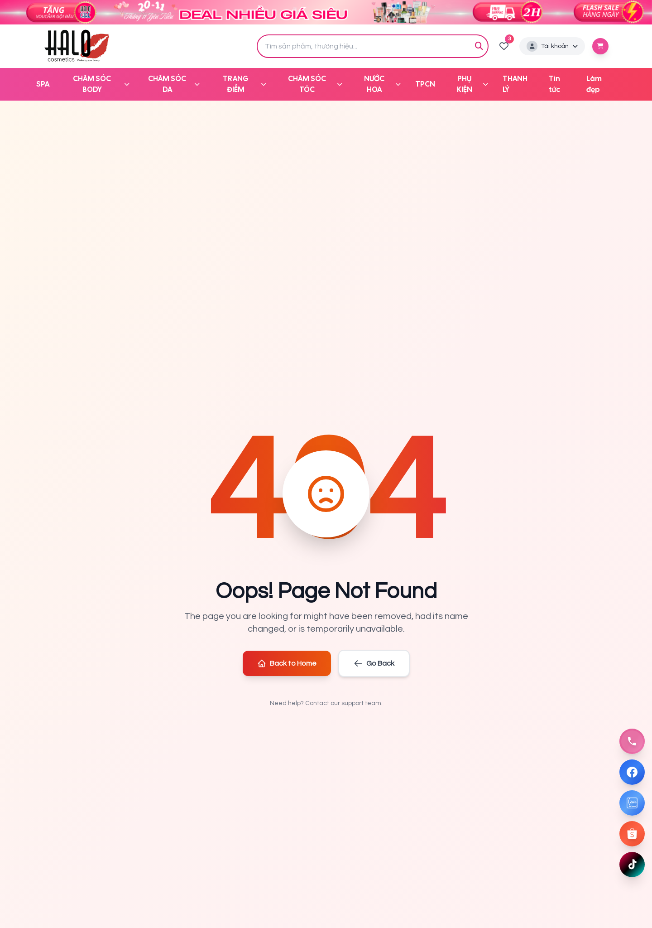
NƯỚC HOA (382, 84)
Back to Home (286, 663)
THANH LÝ (515, 84)
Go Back (374, 663)
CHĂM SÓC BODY (101, 84)
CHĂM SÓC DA (174, 84)
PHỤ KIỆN (472, 84)
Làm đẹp (594, 84)
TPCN (425, 84)
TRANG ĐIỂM (244, 84)
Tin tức (554, 84)
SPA (42, 84)
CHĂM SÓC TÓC (315, 84)
